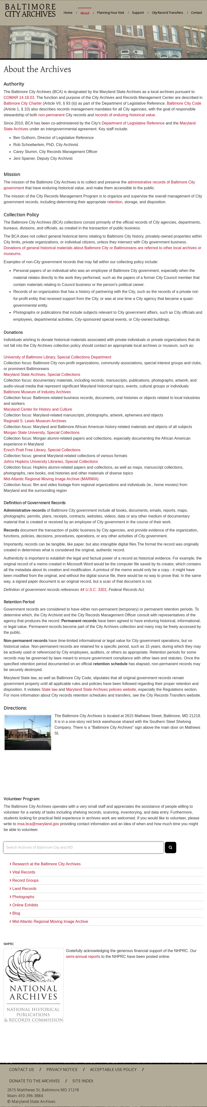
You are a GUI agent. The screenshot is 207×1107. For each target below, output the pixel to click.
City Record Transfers (167, 12)
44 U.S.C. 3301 (93, 590)
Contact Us (21, 1069)
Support (138, 12)
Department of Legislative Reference (133, 123)
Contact (196, 12)
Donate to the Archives (34, 1081)
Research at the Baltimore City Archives (46, 864)
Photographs (23, 897)
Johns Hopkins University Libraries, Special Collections (51, 461)
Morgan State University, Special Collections (42, 432)
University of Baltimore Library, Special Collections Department (57, 357)
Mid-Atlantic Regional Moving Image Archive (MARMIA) (51, 479)
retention (114, 202)
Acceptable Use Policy (113, 1069)
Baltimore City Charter (23, 103)
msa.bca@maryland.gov (38, 824)
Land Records (24, 889)
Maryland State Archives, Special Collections (42, 374)
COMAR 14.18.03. (19, 97)
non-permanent (51, 115)
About (84, 13)
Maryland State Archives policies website (101, 689)
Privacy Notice (61, 1069)
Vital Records (23, 872)
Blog (16, 913)
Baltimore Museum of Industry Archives (37, 392)
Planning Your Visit (110, 12)
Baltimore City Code (184, 103)
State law (50, 689)
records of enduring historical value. (125, 115)
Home (68, 12)
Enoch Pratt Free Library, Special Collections (42, 450)
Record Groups (25, 880)
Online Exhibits (25, 905)
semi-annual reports (83, 956)
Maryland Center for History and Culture (38, 409)
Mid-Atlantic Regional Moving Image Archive (50, 921)
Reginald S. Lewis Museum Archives (35, 421)
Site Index (82, 1081)
